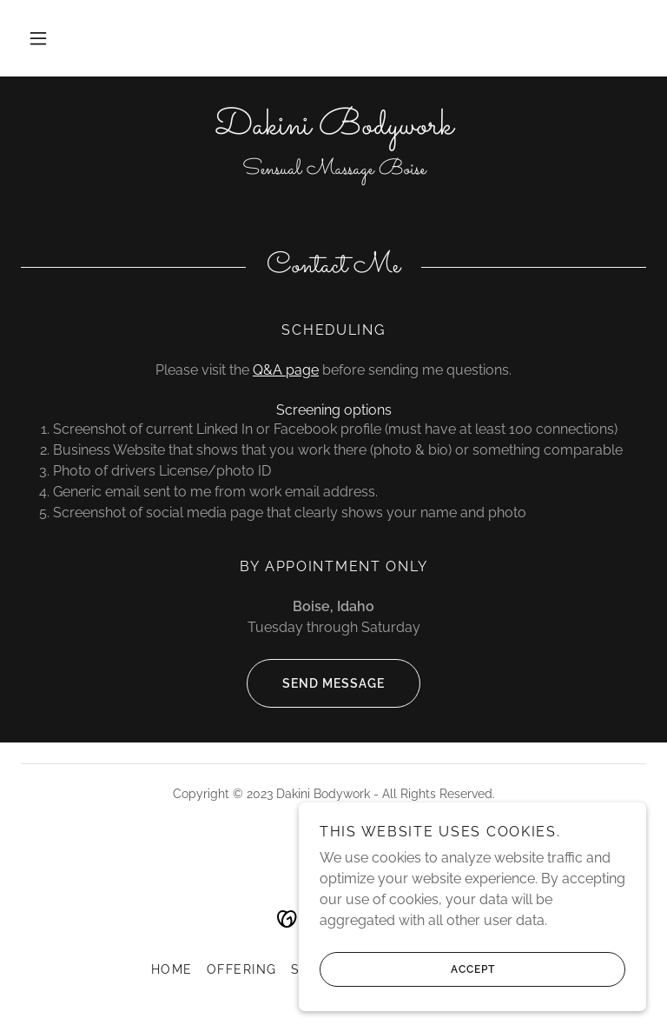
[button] (38, 38)
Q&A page (286, 370)
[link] (333, 129)
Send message (316, 683)
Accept (407, 969)
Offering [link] (242, 969)
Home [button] (172, 969)
